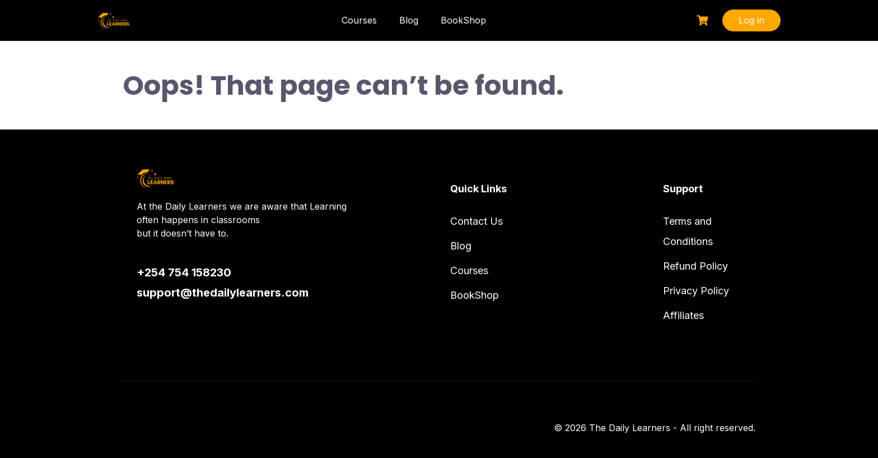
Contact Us (476, 221)
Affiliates (683, 315)
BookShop (463, 20)
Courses (359, 20)
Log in (751, 20)
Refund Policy (695, 266)
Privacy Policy (696, 291)
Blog (408, 20)
